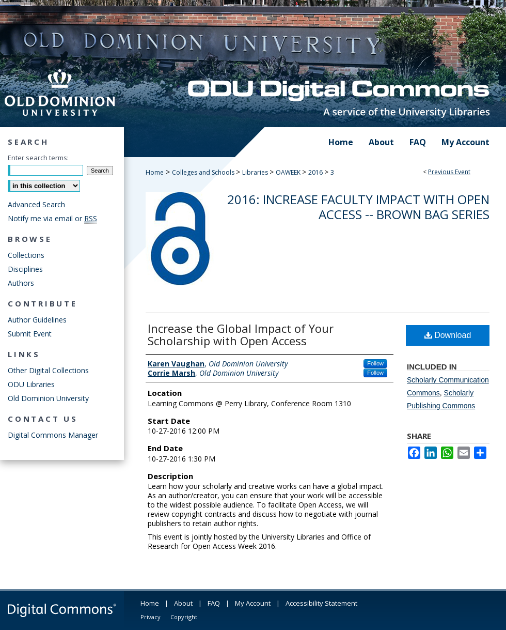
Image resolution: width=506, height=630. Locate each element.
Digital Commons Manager (53, 435)
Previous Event (449, 171)
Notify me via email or (52, 218)
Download (447, 335)
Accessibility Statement (321, 603)
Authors (21, 283)
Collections (26, 255)
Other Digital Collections (48, 370)
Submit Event (30, 334)
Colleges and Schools (204, 172)
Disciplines (25, 269)
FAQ (214, 603)
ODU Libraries (31, 384)
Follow (375, 363)
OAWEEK (289, 172)
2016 (316, 172)
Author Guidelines (37, 320)
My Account (253, 603)
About (183, 603)
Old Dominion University (48, 398)
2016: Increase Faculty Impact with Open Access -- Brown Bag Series (358, 207)
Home (155, 172)
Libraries (256, 172)
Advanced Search (36, 204)
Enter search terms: (38, 157)
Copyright (183, 617)
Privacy (150, 617)
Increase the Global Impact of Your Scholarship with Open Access (241, 334)
